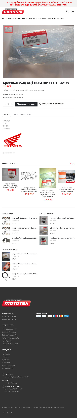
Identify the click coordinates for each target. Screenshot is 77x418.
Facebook (3, 412)
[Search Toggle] (67, 11)
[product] (10, 174)
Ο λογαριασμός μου (9, 329)
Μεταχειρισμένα (8, 365)
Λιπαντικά (6, 363)
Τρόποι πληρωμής (9, 332)
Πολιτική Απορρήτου (10, 344)
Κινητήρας (6, 354)
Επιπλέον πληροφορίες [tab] (22, 114)
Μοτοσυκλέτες (7, 368)
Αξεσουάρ (6, 360)
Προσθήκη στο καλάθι (27, 104)
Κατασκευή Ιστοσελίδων (41, 407)
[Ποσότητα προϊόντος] (8, 104)
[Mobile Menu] (73, 11)
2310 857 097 (9, 316)
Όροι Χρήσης (7, 341)
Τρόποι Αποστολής (9, 335)
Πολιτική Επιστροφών (10, 338)
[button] (71, 163)
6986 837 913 (9, 319)
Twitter (7, 412)
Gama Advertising (57, 407)
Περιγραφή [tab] (7, 114)
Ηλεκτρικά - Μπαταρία (16, 97)
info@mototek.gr (11, 383)
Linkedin (11, 412)
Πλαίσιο (5, 357)
